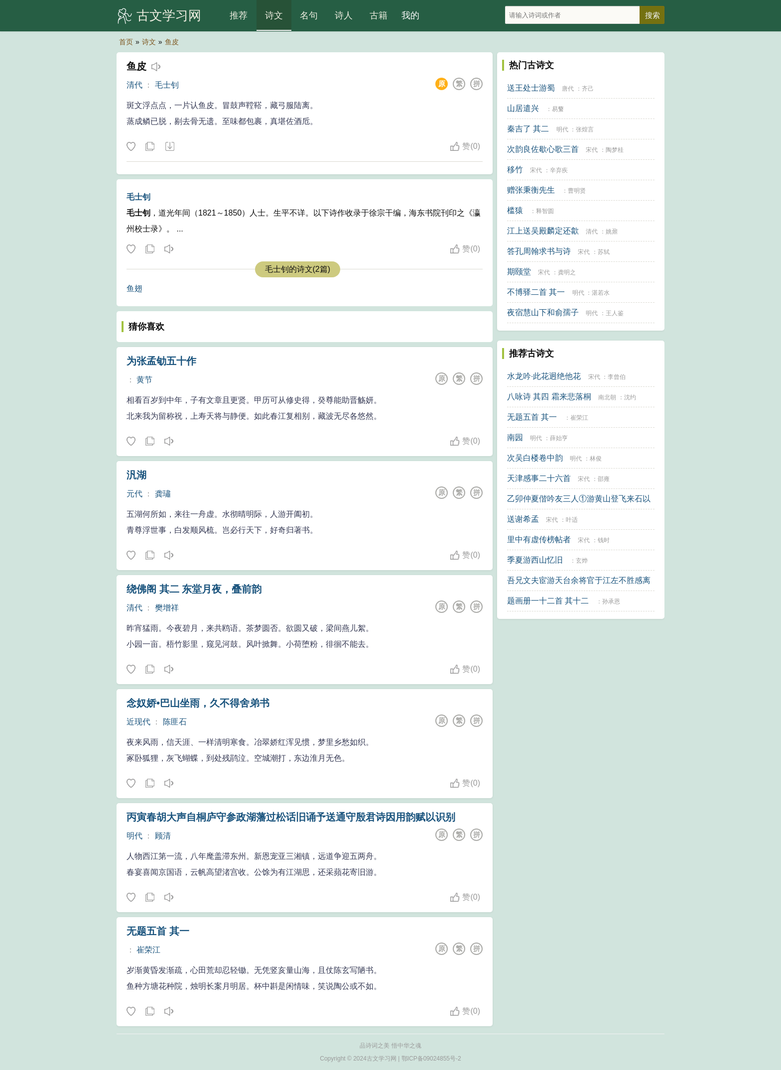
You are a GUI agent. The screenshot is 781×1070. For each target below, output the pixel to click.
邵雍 (604, 479)
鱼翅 (134, 288)
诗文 (274, 15)
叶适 (572, 519)
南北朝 (607, 397)
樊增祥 (167, 607)
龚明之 (567, 272)
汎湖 (136, 475)
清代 (134, 85)
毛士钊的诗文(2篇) (298, 269)
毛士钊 (167, 85)
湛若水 (601, 292)
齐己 (588, 88)
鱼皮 (172, 42)
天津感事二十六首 (539, 478)
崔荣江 (148, 950)
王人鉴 (615, 313)
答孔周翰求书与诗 (539, 251)
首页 (126, 42)
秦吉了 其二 (528, 128)
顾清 (163, 836)
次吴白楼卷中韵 (535, 458)
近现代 (138, 721)
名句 (309, 15)
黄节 (144, 379)
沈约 (630, 397)
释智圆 (545, 211)
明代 (134, 836)
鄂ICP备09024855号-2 (431, 1058)
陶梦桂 (615, 149)
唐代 (568, 88)
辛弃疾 (559, 170)
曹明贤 (577, 190)
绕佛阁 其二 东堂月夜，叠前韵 (194, 589)
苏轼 (604, 251)
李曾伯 (617, 376)
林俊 (596, 458)
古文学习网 (168, 15)
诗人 (344, 15)
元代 (134, 493)
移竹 (515, 169)
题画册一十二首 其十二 (548, 600)
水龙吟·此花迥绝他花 (544, 376)
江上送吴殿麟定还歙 (543, 231)
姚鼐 (612, 231)
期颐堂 (519, 271)
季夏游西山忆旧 (535, 560)
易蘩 (558, 109)
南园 (515, 437)
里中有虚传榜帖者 (539, 539)
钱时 (604, 540)
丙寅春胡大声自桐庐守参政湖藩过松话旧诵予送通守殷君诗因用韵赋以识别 (291, 817)
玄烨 (582, 560)
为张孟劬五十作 (161, 361)
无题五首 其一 (158, 931)
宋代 (592, 149)
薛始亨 (559, 438)
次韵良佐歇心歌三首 (543, 149)
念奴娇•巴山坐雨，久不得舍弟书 (198, 703)
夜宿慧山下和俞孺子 (543, 312)
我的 (410, 15)
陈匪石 (175, 721)
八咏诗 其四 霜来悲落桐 (549, 396)
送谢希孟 (523, 519)
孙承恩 (611, 601)
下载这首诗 (169, 147)
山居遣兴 (523, 108)
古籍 (379, 15)
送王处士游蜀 (531, 88)
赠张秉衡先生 (531, 190)
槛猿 (515, 210)
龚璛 (163, 493)
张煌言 (585, 129)
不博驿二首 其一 (536, 292)
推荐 (239, 15)
